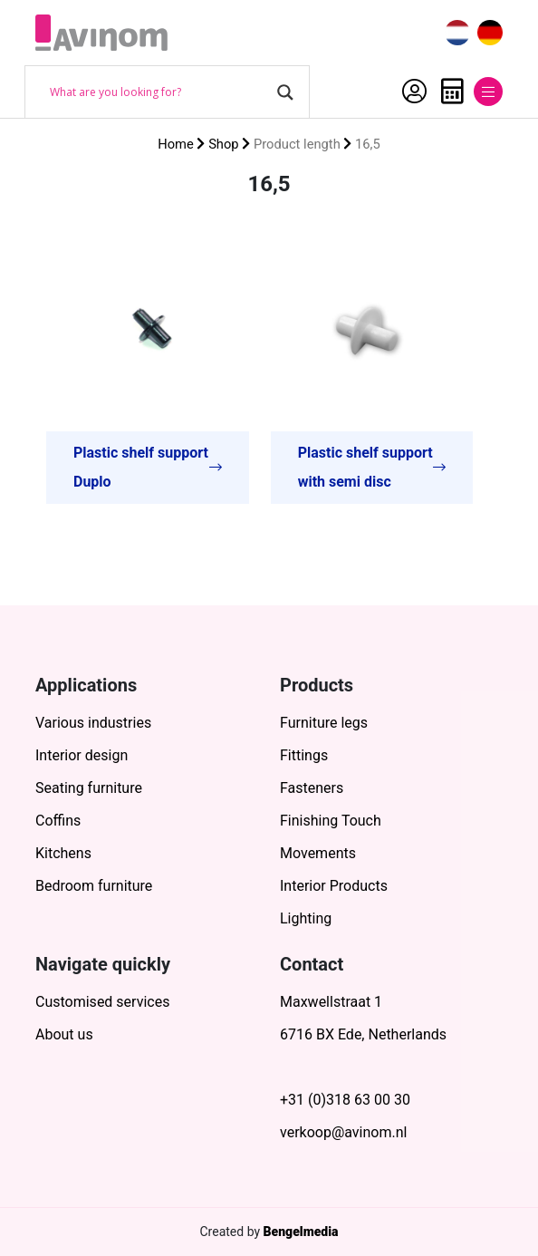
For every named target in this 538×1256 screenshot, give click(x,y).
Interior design (81, 755)
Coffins (58, 820)
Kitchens (63, 853)
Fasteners (311, 788)
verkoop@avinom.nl (343, 1132)
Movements (318, 853)
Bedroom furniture (93, 885)
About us (64, 1034)
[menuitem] (457, 33)
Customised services (102, 1001)
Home (176, 144)
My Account (414, 91)
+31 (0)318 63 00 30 (345, 1099)
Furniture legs (324, 722)
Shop (223, 144)
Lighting (305, 918)
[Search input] (159, 92)
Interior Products (334, 885)
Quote (452, 91)
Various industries (93, 722)
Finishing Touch (330, 820)
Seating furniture (88, 788)
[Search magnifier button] (285, 92)
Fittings (304, 755)
